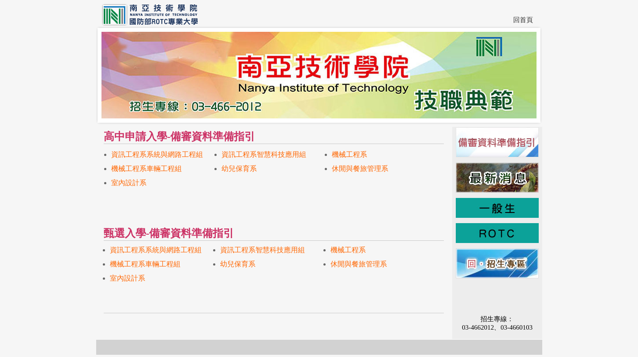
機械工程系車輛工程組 (146, 168)
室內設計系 (128, 182)
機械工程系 (349, 154)
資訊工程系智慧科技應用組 (263, 154)
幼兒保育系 (239, 168)
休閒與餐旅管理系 (360, 168)
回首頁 (523, 19)
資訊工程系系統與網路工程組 (157, 154)
